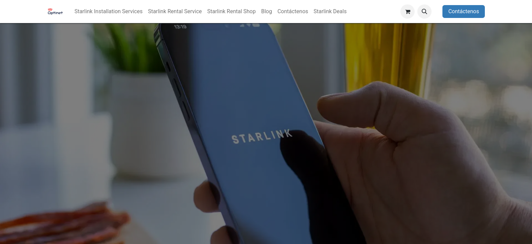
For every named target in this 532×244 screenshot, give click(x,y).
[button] (424, 11)
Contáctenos (463, 11)
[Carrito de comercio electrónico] (407, 11)
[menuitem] (108, 11)
